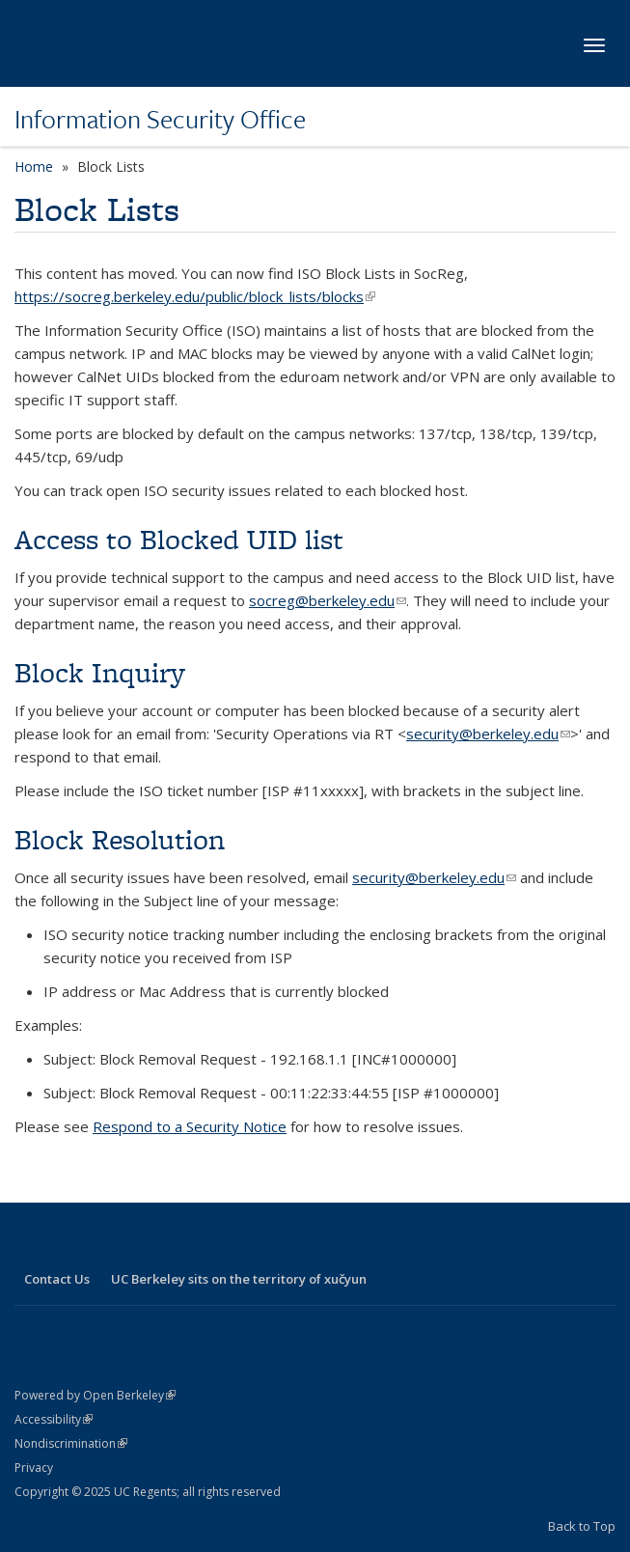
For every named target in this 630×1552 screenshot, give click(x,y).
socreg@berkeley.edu (327, 600)
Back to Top (582, 1526)
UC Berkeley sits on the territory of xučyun (239, 1279)
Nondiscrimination (70, 1443)
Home (33, 166)
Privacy (33, 1467)
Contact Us (57, 1279)
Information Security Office (160, 118)
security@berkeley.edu (488, 733)
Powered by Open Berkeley (95, 1395)
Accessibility (53, 1419)
